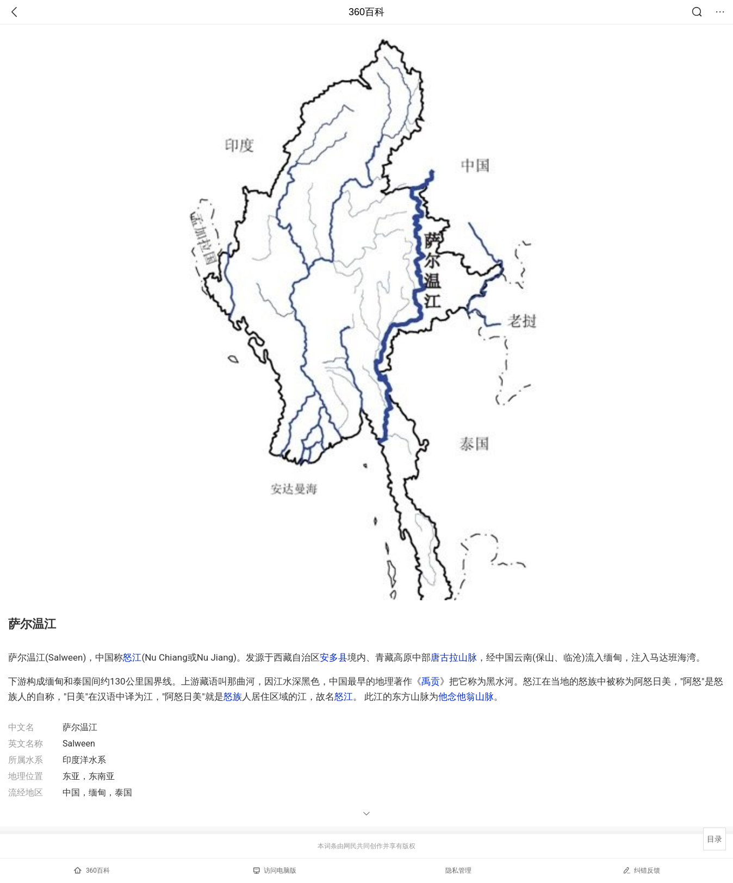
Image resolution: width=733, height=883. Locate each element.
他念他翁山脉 (466, 696)
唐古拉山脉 (454, 657)
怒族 (232, 696)
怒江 (132, 657)
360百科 (366, 12)
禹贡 (430, 681)
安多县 (333, 657)
